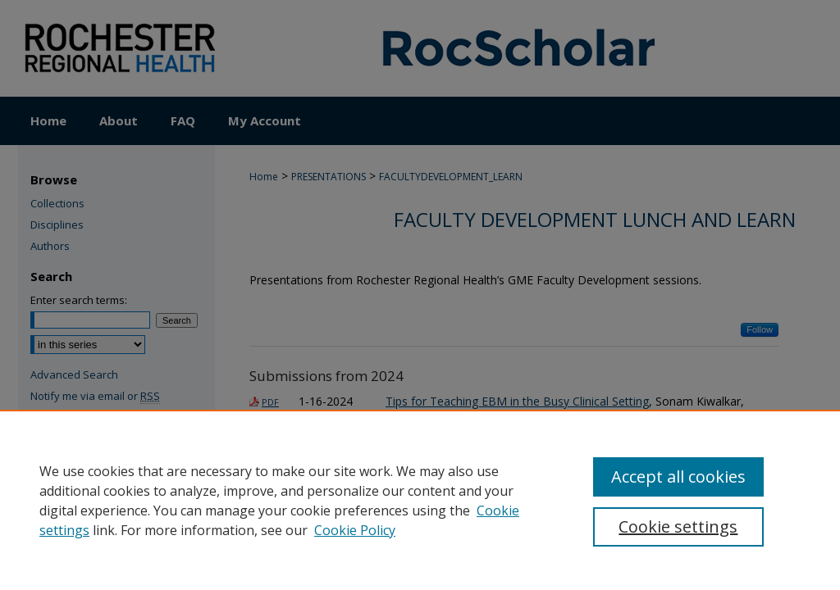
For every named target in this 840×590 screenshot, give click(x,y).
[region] (420, 500)
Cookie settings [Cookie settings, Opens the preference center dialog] (678, 526)
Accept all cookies (678, 476)
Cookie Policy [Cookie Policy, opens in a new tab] (354, 530)
